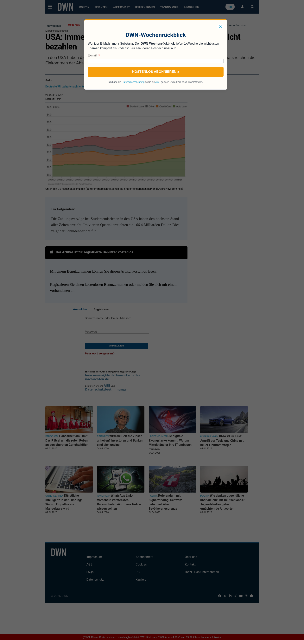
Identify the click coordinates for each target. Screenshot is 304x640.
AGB (157, 82)
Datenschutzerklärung (133, 82)
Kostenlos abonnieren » (155, 72)
